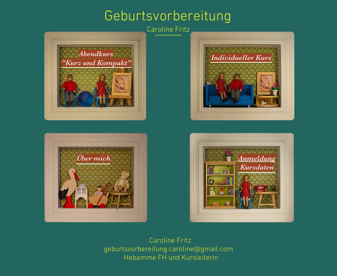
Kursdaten (257, 167)
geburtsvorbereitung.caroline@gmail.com (168, 249)
